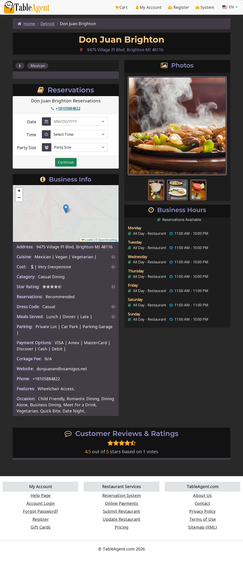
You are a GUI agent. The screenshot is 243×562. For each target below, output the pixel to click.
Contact (202, 498)
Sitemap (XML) (202, 522)
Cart (118, 7)
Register (177, 7)
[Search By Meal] (112, 318)
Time (31, 133)
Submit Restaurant (121, 506)
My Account (146, 7)
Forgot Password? (41, 506)
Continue (65, 162)
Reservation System (121, 490)
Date (31, 121)
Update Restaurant (121, 514)
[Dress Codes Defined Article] (112, 308)
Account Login (40, 498)
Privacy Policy (203, 506)
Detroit (46, 23)
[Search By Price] (112, 268)
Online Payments (121, 498)
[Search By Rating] (112, 288)
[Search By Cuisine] (112, 258)
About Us (202, 490)
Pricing (121, 522)
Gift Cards (40, 522)
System (204, 7)
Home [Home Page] (26, 23)
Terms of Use (202, 514)
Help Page (40, 490)
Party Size (27, 146)
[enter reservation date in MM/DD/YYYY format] (80, 120)
